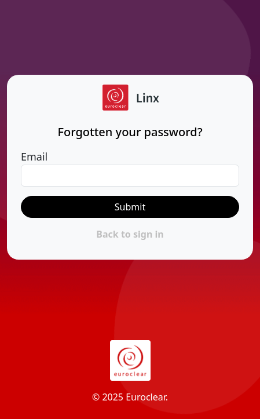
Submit (130, 207)
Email (34, 156)
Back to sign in (129, 234)
